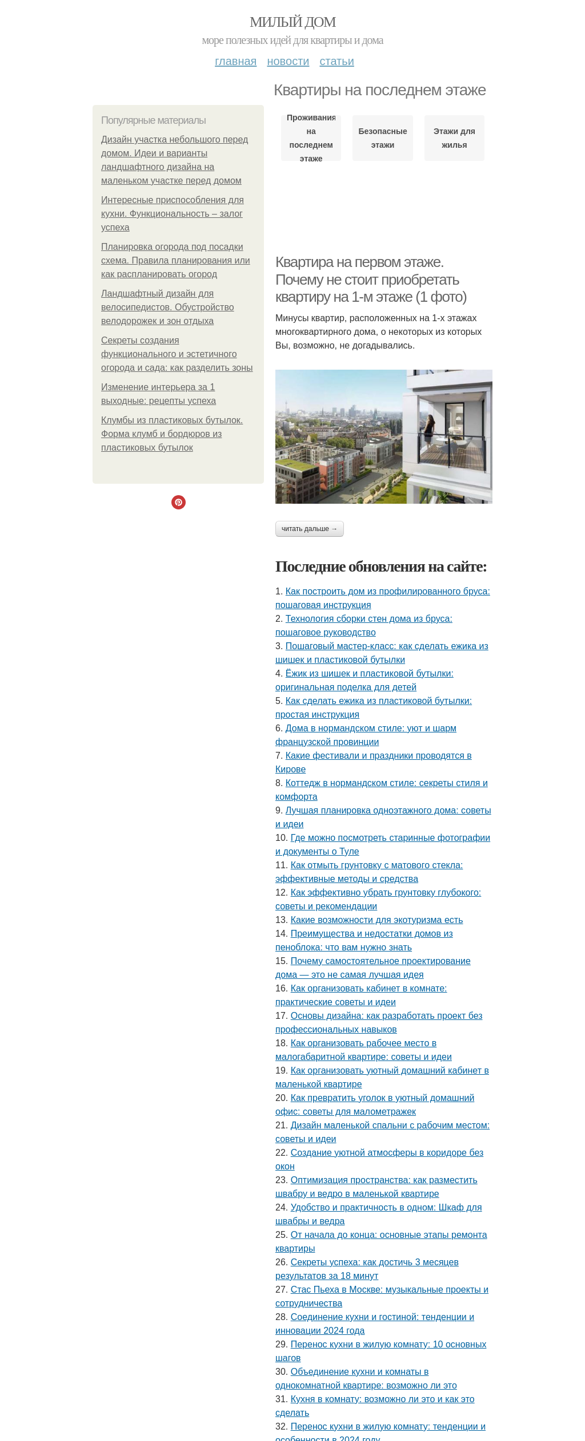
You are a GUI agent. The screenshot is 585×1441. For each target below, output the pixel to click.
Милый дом (292, 22)
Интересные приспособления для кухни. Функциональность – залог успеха (172, 213)
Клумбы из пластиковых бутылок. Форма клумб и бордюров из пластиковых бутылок (172, 433)
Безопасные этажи (382, 138)
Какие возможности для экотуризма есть (377, 920)
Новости (288, 61)
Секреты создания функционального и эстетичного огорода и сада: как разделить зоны (177, 354)
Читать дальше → (310, 529)
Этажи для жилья (454, 138)
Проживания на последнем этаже (311, 138)
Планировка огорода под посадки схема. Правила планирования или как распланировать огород (175, 260)
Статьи (336, 61)
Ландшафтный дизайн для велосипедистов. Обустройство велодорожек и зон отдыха (167, 307)
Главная (236, 61)
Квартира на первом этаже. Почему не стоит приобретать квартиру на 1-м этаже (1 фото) (371, 279)
